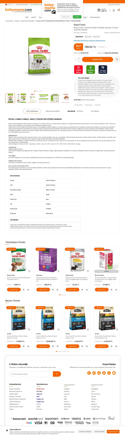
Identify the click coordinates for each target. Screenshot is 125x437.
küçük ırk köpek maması (65, 226)
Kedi (26, 17)
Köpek (33, 17)
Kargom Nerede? (114, 4)
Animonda (67, 404)
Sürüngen (83, 17)
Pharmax (39, 275)
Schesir (66, 401)
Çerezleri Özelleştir (85, 431)
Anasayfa (9, 21)
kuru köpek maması (49, 224)
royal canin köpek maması (18, 228)
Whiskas (67, 391)
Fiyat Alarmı (88, 105)
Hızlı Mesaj (95, 111)
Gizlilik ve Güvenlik (15, 396)
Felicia (66, 409)
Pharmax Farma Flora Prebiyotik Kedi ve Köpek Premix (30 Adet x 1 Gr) (47, 279)
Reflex (93, 401)
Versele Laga (95, 407)
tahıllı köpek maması (37, 224)
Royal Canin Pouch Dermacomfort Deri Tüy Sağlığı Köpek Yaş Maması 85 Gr (77, 279)
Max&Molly (94, 389)
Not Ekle (97, 105)
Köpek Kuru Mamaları (27, 21)
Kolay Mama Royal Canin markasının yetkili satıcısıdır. (89, 40)
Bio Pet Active (99, 275)
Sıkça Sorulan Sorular (22, 4)
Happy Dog (40, 401)
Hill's (38, 396)
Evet (77, 17)
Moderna (94, 404)
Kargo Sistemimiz (14, 389)
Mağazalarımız (14, 404)
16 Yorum (75, 111)
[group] (38, 56)
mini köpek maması (30, 226)
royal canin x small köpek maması (20, 224)
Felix (65, 396)
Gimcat (93, 396)
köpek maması (42, 228)
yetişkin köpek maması (17, 226)
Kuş (40, 17)
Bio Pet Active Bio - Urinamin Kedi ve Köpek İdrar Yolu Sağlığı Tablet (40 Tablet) (105, 279)
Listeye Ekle (78, 105)
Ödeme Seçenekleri (53, 111)
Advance (39, 394)
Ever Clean (67, 407)
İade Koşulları (13, 394)
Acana (9, 334)
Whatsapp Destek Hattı (38, 4)
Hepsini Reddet (99, 431)
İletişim (11, 409)
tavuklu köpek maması (53, 228)
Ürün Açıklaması (32, 111)
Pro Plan (39, 391)
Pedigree (67, 389)
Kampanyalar (95, 17)
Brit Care (39, 409)
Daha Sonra (66, 17)
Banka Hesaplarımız (15, 391)
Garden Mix (95, 409)
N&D (65, 399)
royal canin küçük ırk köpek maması (46, 226)
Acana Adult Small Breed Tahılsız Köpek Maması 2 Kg (105, 337)
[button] (34, 91)
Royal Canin (79, 24)
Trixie (93, 391)
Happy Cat (40, 399)
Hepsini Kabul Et (113, 431)
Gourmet (66, 394)
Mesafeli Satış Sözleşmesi (17, 399)
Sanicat (93, 399)
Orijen (38, 407)
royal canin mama (31, 228)
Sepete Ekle (98, 59)
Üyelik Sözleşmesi (15, 401)
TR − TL (9, 4)
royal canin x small (61, 224)
